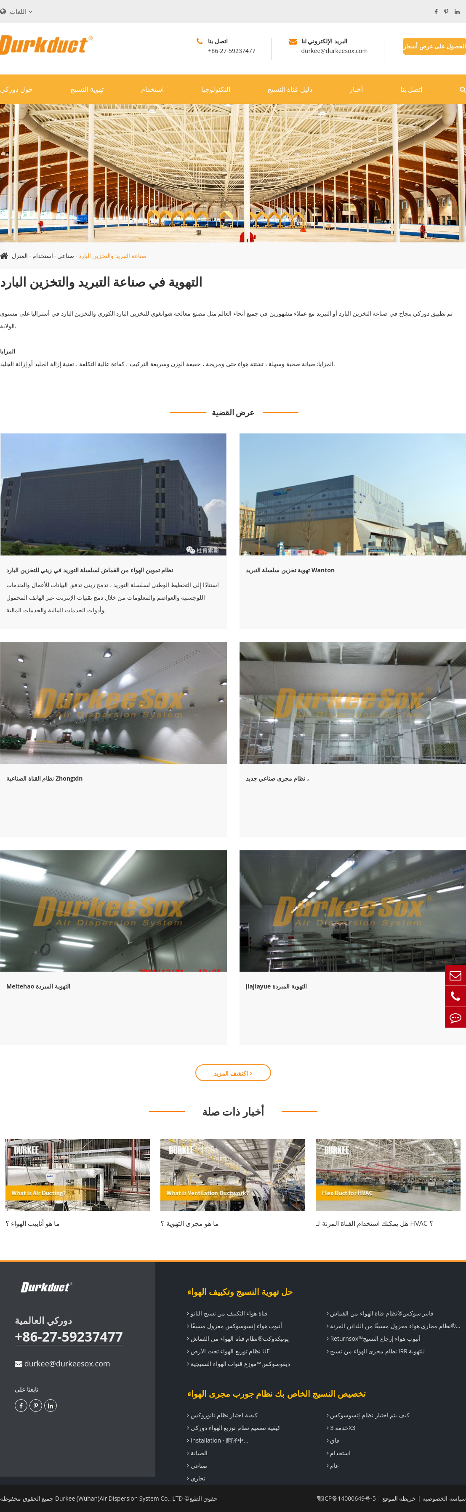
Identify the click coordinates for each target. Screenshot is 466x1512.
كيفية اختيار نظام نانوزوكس (222, 1415)
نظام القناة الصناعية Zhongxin (44, 778)
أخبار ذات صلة (233, 1111)
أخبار (356, 89)
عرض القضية (233, 412)
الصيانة (197, 1453)
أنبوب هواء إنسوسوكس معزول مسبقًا (234, 1326)
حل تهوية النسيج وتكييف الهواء (240, 1291)
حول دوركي (16, 89)
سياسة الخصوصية (444, 1498)
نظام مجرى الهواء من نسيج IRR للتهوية (376, 1351)
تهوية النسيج (87, 89)
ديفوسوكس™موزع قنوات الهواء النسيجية (238, 1364)
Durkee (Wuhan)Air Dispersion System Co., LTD (119, 1498)
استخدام (152, 89)
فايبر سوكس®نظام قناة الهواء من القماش (380, 1313)
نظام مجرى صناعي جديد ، (277, 778)
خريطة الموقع (399, 1498)
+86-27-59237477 (69, 1336)
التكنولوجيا (215, 89)
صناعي (65, 256)
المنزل (20, 256)
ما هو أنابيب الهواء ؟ (32, 1223)
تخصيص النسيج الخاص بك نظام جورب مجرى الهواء (276, 1393)
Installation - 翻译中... (217, 1440)
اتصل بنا (411, 89)
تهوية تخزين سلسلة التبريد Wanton (290, 570)
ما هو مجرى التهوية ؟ (189, 1223)
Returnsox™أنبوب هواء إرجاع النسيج (374, 1338)
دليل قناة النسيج (289, 89)
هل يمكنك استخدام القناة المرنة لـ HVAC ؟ (374, 1223)
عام (333, 1465)
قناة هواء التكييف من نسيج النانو (227, 1313)
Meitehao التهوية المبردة (38, 986)
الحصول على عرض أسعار (434, 46)
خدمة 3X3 (341, 1428)
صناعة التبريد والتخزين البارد (113, 256)
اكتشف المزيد (233, 1073)
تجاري (196, 1478)
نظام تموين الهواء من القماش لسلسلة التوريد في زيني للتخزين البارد (89, 570)
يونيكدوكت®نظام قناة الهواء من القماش (238, 1338)
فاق (333, 1440)
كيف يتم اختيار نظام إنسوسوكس (368, 1415)
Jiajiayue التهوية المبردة (276, 986)
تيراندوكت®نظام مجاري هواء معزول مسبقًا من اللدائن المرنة (396, 1326)
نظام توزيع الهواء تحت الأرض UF (228, 1351)
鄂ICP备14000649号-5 (346, 1498)
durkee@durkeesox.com (62, 1363)
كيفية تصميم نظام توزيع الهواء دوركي (233, 1428)
